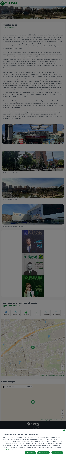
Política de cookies (8, 449)
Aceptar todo (57, 453)
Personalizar (30, 453)
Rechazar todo (43, 453)
